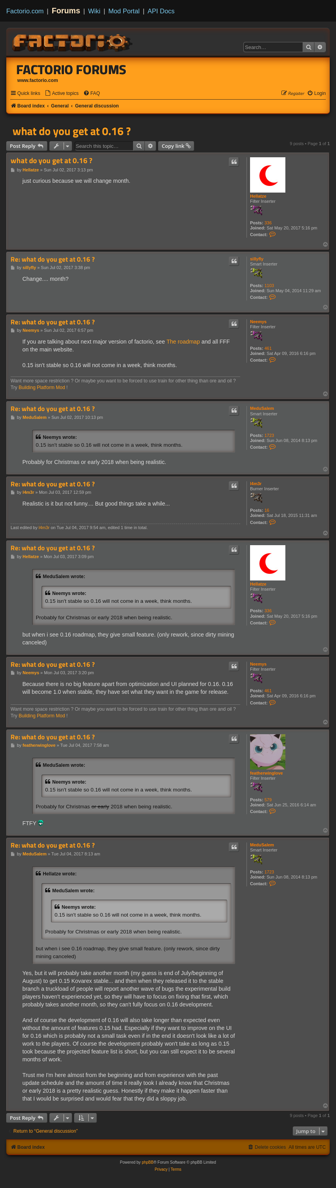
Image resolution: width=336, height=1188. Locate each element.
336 (268, 222)
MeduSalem (262, 408)
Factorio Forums (71, 69)
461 (268, 348)
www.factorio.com (37, 80)
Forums (66, 10)
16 (267, 510)
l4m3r (255, 483)
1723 (269, 435)
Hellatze (258, 196)
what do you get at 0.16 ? (72, 131)
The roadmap (183, 341)
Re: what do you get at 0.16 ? (53, 259)
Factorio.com (25, 11)
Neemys (258, 321)
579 (268, 799)
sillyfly (256, 259)
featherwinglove (266, 773)
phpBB (147, 1162)
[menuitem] (62, 93)
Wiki (94, 11)
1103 (269, 285)
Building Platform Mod (41, 387)
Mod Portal (124, 11)
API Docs (161, 11)
